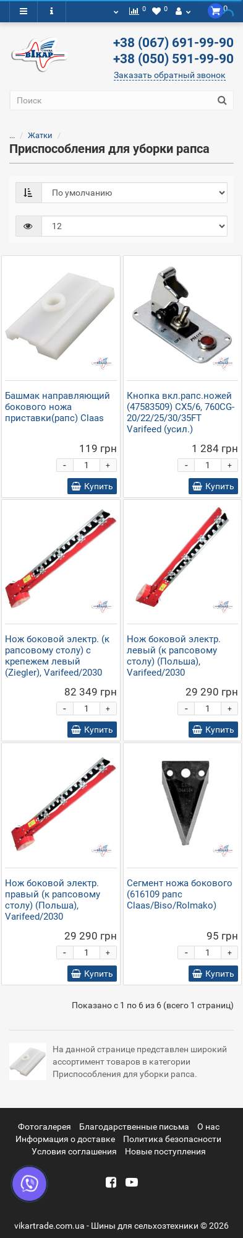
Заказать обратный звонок (170, 75)
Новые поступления (165, 1151)
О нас (208, 1126)
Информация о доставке (65, 1139)
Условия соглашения (74, 1151)
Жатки (40, 135)
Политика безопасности (172, 1139)
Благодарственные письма (134, 1126)
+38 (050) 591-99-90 (173, 58)
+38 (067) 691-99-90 (173, 42)
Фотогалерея (44, 1126)
